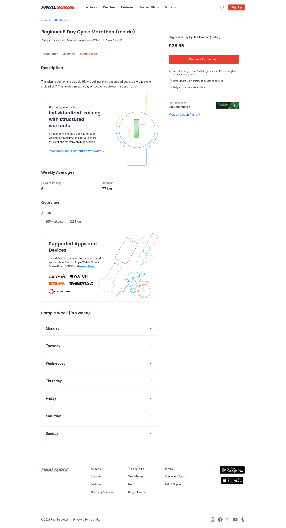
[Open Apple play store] (232, 480)
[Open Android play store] (232, 471)
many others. (87, 266)
